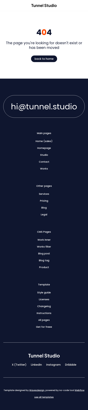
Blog (44, 207)
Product (44, 267)
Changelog (44, 306)
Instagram (53, 364)
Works (44, 168)
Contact (44, 161)
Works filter (44, 246)
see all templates (44, 397)
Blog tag (44, 260)
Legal (44, 214)
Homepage (44, 148)
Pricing (44, 200)
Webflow (79, 390)
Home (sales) (44, 141)
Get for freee (44, 327)
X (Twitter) (19, 364)
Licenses (44, 299)
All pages (44, 320)
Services (44, 194)
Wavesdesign (36, 390)
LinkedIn (36, 364)
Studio (44, 155)
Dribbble (70, 364)
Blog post (44, 253)
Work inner (44, 239)
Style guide (44, 292)
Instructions (44, 313)
